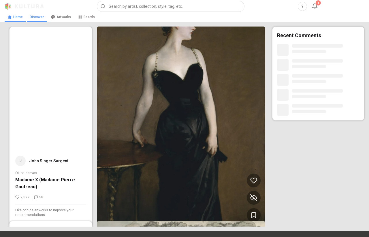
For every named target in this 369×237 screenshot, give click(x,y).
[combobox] (170, 6)
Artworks (61, 17)
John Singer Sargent (48, 161)
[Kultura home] (24, 6)
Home (15, 17)
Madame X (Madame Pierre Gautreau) (45, 183)
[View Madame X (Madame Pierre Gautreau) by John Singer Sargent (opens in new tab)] (181, 127)
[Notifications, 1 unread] (314, 6)
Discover (37, 17)
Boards (86, 17)
